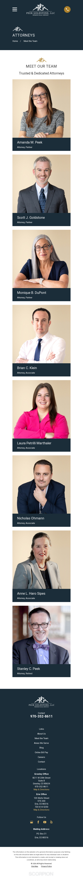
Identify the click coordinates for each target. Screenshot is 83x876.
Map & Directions (41, 789)
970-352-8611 (41, 716)
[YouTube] (44, 822)
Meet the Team (41, 738)
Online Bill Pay (41, 752)
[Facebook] (38, 822)
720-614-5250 (41, 807)
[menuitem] (34, 866)
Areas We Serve (41, 743)
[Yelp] (51, 822)
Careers (41, 757)
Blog (41, 747)
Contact (41, 762)
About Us (41, 733)
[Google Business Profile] (31, 822)
